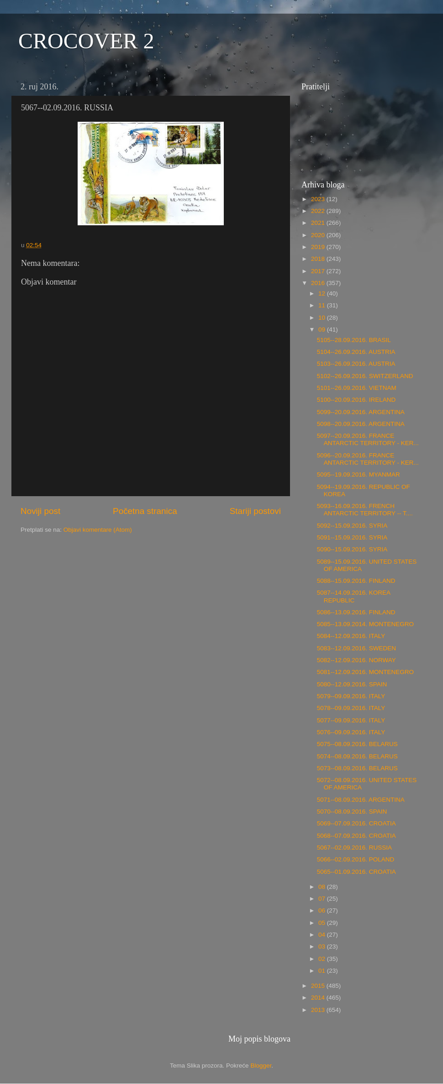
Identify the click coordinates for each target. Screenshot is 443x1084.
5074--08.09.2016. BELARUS (357, 756)
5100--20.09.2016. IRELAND (356, 399)
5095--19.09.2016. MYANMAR (358, 474)
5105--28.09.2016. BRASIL (354, 340)
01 (322, 970)
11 (322, 305)
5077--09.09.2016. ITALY (351, 720)
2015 (319, 985)
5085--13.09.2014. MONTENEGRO (365, 624)
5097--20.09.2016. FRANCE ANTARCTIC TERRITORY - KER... (368, 439)
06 (322, 910)
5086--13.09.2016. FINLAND (356, 612)
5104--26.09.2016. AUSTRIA (356, 351)
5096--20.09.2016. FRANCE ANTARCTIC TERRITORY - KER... (368, 459)
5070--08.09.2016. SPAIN (352, 811)
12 (322, 293)
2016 (319, 283)
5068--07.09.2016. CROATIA (356, 835)
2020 (319, 235)
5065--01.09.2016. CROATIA (356, 871)
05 (322, 922)
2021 (319, 222)
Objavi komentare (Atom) (97, 529)
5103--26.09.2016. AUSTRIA (356, 363)
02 (322, 958)
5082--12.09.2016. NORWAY (356, 660)
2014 (319, 997)
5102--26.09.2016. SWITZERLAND (365, 376)
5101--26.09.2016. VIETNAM (356, 387)
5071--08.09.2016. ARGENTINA (361, 799)
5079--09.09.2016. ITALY (351, 696)
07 (322, 898)
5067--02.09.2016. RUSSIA (354, 847)
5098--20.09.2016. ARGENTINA (361, 423)
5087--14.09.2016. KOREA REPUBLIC (353, 596)
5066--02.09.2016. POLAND (356, 859)
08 (322, 886)
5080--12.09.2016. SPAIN (352, 684)
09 (322, 329)
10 (322, 317)
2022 (319, 210)
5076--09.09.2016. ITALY (351, 732)
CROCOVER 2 (86, 41)
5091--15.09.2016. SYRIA (352, 537)
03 (322, 946)
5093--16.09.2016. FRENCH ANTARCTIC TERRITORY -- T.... (365, 510)
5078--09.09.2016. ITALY (351, 708)
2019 (319, 247)
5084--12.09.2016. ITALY (351, 636)
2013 (319, 1009)
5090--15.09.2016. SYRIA (352, 549)
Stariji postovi (255, 511)
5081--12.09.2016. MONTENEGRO (365, 672)
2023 (319, 199)
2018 (319, 258)
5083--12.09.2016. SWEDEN (356, 648)
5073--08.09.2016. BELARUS (357, 768)
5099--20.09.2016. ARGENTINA (361, 412)
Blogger (260, 1065)
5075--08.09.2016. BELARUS (357, 744)
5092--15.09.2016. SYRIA (352, 525)
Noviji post (40, 511)
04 (322, 934)
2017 (319, 271)
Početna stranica (145, 511)
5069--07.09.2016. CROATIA (356, 823)
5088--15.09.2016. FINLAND (356, 580)
